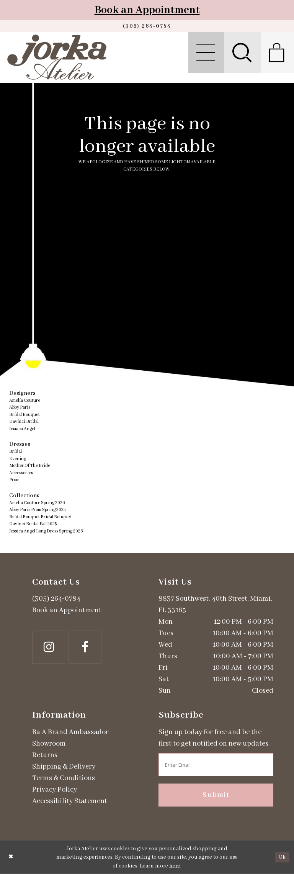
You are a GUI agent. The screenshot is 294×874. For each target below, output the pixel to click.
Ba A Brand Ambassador (70, 732)
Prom (14, 480)
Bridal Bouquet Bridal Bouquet (40, 517)
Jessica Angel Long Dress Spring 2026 (46, 531)
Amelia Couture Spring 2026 (37, 503)
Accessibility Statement (69, 801)
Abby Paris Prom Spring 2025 (37, 510)
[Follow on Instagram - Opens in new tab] (48, 647)
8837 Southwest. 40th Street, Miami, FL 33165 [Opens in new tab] (215, 604)
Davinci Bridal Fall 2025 (33, 524)
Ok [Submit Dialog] (282, 857)
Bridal (15, 451)
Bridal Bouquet (24, 414)
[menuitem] (206, 52)
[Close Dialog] (11, 857)
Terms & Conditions (63, 778)
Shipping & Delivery (63, 766)
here (174, 866)
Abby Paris (19, 407)
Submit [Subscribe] (216, 795)
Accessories (21, 473)
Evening (17, 459)
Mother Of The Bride (29, 465)
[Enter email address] (215, 764)
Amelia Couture (24, 400)
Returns (44, 755)
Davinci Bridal (24, 421)
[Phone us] (147, 26)
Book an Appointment (147, 10)
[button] (206, 52)
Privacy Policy (54, 789)
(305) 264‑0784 (56, 598)
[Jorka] (56, 57)
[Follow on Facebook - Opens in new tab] (85, 647)
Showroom (49, 743)
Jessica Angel (22, 429)
